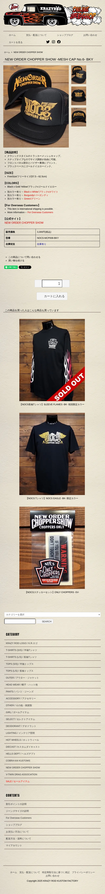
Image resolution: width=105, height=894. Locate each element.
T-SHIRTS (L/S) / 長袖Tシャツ (21, 657)
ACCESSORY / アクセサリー (21, 698)
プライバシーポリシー (83, 872)
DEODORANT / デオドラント (21, 726)
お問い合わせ (88, 35)
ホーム (10, 35)
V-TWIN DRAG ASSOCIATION (21, 774)
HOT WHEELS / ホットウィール (22, 740)
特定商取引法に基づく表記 (56, 872)
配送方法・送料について (18, 838)
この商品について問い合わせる (24, 257)
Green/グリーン (31, 198)
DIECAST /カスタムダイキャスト (23, 746)
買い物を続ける (16, 260)
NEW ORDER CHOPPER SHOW (28, 52)
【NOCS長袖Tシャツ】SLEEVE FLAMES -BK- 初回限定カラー (52, 404)
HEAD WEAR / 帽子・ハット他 (22, 684)
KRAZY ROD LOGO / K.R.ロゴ (22, 643)
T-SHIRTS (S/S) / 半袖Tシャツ (21, 650)
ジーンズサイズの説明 (17, 811)
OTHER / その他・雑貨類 (19, 705)
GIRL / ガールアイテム (17, 712)
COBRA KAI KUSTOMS (18, 760)
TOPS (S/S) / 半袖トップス (20, 664)
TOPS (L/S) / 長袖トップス (19, 671)
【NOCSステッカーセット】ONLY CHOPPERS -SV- (52, 592)
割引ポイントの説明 (16, 804)
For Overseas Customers (40, 212)
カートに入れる (52, 296)
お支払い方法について (17, 831)
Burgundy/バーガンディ (35, 195)
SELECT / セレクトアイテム (20, 719)
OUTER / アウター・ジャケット (22, 677)
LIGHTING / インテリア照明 (20, 733)
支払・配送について (34, 35)
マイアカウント (14, 845)
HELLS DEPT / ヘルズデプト (21, 753)
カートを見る (13, 42)
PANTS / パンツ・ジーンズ (20, 691)
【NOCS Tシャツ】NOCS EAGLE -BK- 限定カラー (52, 498)
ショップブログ (62, 35)
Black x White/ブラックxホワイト (40, 191)
